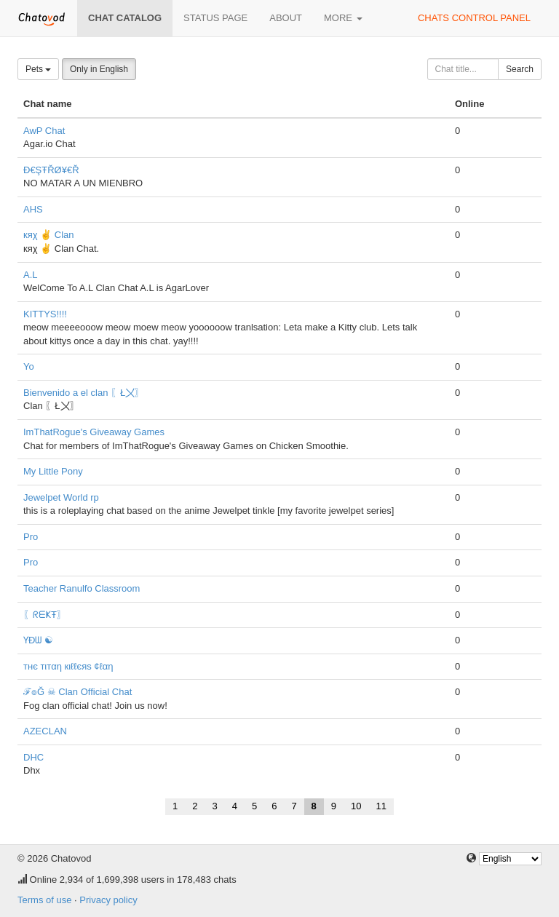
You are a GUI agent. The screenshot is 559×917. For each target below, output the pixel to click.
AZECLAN (45, 731)
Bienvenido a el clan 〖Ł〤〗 (83, 392)
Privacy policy (108, 899)
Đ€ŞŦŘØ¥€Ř (51, 169)
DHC (33, 757)
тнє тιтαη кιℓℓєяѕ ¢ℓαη (68, 666)
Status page (215, 17)
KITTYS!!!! (45, 314)
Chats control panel (474, 17)
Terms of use (44, 899)
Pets (38, 69)
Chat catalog (125, 17)
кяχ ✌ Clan (48, 234)
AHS (33, 209)
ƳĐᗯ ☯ (38, 640)
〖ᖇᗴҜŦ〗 (44, 614)
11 (381, 806)
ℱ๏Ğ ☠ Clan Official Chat (77, 691)
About (285, 17)
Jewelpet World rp (61, 497)
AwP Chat (44, 130)
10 (356, 806)
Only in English (99, 69)
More (343, 17)
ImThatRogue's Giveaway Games (93, 431)
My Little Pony (53, 471)
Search (520, 69)
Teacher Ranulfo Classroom (81, 588)
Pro (30, 536)
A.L (30, 274)
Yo (28, 366)
